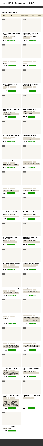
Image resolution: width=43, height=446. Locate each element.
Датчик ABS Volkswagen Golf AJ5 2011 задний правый (31, 212)
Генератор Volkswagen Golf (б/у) (9, 426)
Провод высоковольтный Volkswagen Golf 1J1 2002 (11, 110)
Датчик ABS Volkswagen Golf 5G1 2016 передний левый (10, 212)
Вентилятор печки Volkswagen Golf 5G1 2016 (31, 288)
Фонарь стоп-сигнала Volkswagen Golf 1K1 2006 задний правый (31, 85)
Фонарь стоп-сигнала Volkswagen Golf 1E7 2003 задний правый (31, 34)
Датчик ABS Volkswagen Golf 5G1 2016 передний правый (30, 186)
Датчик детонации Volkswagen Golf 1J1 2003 (11, 135)
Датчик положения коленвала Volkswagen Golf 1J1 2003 (11, 186)
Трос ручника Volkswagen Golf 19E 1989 (30, 341)
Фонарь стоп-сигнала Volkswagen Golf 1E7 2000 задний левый (10, 85)
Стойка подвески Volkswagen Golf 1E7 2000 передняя (11, 396)
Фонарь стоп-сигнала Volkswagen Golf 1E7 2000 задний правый (31, 59)
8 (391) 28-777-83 (31, 2)
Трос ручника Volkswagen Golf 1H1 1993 (10, 341)
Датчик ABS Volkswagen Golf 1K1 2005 (30, 160)
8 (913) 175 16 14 (31, 3)
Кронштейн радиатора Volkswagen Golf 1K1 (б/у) (31, 396)
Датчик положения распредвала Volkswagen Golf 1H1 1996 (11, 34)
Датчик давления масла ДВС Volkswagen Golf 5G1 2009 (10, 161)
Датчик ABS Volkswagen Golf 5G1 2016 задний (11, 263)
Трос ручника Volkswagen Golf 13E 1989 (10, 368)
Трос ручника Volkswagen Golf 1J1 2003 (30, 313)
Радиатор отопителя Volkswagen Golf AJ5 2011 (10, 314)
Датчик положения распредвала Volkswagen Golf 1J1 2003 (11, 289)
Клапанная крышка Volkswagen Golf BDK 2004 (31, 369)
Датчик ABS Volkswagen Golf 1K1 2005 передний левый (30, 238)
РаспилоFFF (5, 3)
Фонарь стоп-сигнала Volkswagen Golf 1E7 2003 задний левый (10, 59)
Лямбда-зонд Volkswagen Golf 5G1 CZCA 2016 (31, 263)
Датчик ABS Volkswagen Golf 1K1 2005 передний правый (10, 238)
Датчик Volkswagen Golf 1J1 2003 (29, 109)
